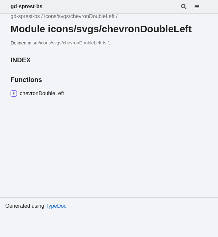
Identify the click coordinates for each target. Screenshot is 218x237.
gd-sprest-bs (26, 6)
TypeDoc (55, 206)
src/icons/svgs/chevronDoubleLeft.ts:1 (71, 42)
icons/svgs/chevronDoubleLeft (79, 16)
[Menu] (200, 6)
